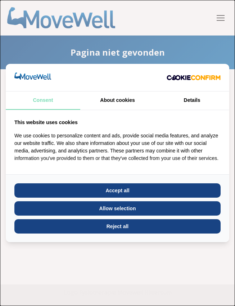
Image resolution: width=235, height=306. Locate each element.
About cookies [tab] (117, 100)
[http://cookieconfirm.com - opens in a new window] (194, 77)
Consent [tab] (43, 100)
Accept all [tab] (117, 190)
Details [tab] (192, 100)
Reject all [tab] (117, 226)
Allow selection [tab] (117, 208)
